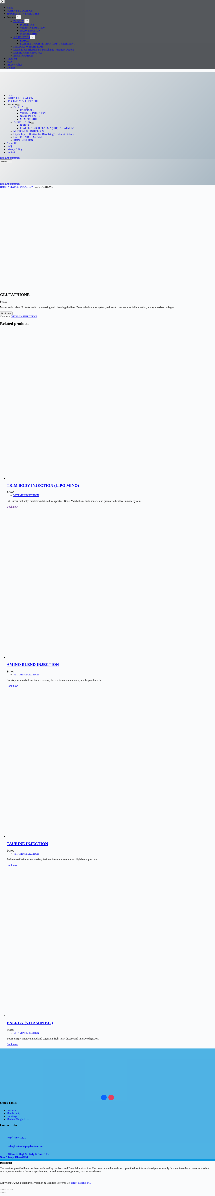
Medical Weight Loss (18, 1119)
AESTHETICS (22, 122)
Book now (6, 313)
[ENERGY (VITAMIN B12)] (57, 1015)
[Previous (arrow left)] (1, 1192)
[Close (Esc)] (11, 1189)
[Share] (8, 1189)
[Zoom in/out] (1, 1189)
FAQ (9, 146)
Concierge (12, 1116)
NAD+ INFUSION (30, 116)
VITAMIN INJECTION (33, 113)
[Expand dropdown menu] (18, 105)
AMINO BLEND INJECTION (33, 664)
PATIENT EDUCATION (20, 98)
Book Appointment (10, 157)
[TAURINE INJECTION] (57, 836)
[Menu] (6, 161)
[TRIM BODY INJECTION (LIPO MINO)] (57, 478)
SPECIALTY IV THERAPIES (23, 101)
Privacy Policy (14, 149)
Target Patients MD (81, 1182)
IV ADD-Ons (27, 110)
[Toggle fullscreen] (4, 1189)
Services (12, 104)
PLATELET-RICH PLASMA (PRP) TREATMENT (47, 128)
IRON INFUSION (23, 140)
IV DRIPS (19, 107)
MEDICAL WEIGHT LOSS (28, 131)
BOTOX (24, 125)
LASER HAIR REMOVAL (27, 137)
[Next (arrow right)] (4, 1192)
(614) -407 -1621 (17, 1137)
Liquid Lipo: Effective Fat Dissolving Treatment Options (43, 134)
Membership (13, 1113)
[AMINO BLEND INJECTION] (57, 657)
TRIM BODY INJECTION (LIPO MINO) (43, 485)
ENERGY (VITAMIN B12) (30, 1023)
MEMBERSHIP (28, 119)
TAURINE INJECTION (27, 843)
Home (10, 95)
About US (12, 143)
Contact (11, 152)
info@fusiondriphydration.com (25, 1146)
